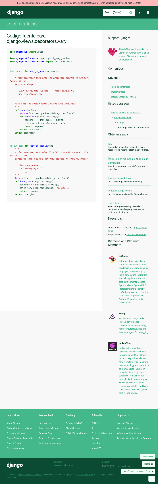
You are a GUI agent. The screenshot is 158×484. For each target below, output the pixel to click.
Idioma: (148, 464)
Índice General (118, 92)
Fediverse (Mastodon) (101, 433)
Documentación (23, 24)
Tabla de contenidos (120, 87)
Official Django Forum (120, 190)
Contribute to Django (49, 428)
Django (15, 12)
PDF (145, 227)
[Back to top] (152, 479)
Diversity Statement (16, 448)
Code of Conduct (15, 443)
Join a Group (45, 423)
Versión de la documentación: (138, 471)
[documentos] (17, 71)
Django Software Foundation (20, 438)
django (120, 122)
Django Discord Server (120, 178)
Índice (111, 159)
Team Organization (16, 433)
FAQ (110, 143)
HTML (139, 227)
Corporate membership (128, 428)
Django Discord (73, 428)
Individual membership (50, 443)
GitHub (94, 423)
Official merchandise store (129, 433)
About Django (13, 423)
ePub (110, 231)
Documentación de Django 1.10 (126, 112)
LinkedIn (95, 443)
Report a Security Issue (50, 438)
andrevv (129, 466)
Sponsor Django (125, 423)
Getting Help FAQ (74, 423)
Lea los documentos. (136, 234)
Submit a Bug (45, 433)
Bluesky (95, 438)
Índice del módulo (125, 159)
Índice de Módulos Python (123, 97)
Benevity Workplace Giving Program (134, 438)
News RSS (96, 448)
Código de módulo (122, 117)
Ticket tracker (115, 203)
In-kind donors (64, 465)
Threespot (109, 466)
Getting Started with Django (20, 428)
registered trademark (84, 475)
